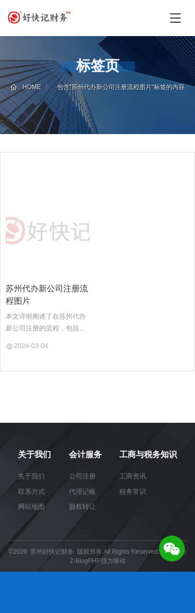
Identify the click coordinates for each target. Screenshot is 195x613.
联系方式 (31, 491)
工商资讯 (132, 476)
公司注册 (82, 476)
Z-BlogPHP (84, 561)
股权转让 (82, 506)
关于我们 (31, 476)
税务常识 (132, 491)
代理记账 (82, 491)
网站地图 (31, 506)
